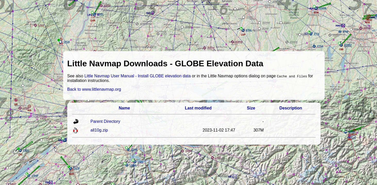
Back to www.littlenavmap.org (94, 89)
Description (290, 108)
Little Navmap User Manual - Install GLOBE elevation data (137, 76)
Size (251, 108)
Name (124, 108)
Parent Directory (105, 121)
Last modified (198, 108)
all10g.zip (99, 130)
